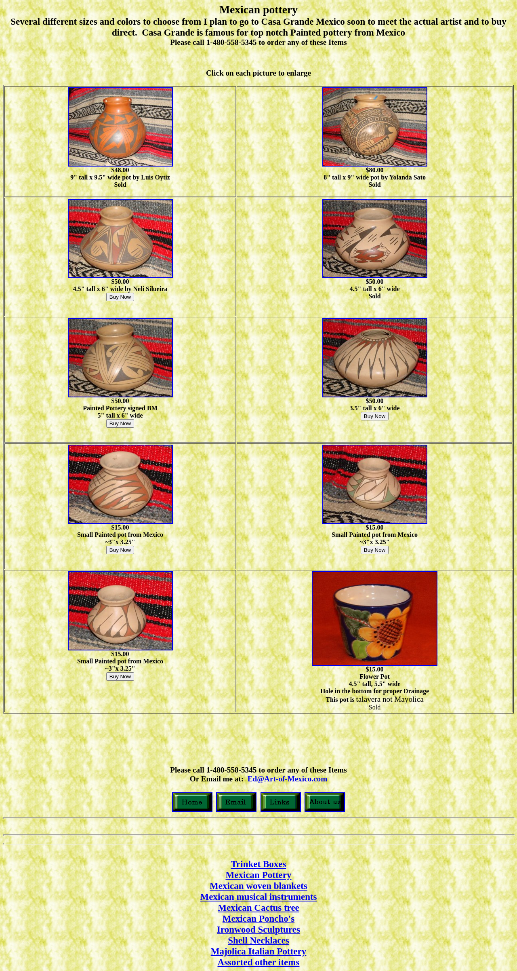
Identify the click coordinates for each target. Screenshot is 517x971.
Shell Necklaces (258, 940)
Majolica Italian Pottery (259, 951)
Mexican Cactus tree (258, 907)
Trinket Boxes (258, 864)
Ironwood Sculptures (258, 929)
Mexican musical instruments (258, 896)
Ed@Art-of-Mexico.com (287, 779)
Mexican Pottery (258, 875)
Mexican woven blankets (258, 885)
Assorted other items (259, 962)
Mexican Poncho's (258, 918)
